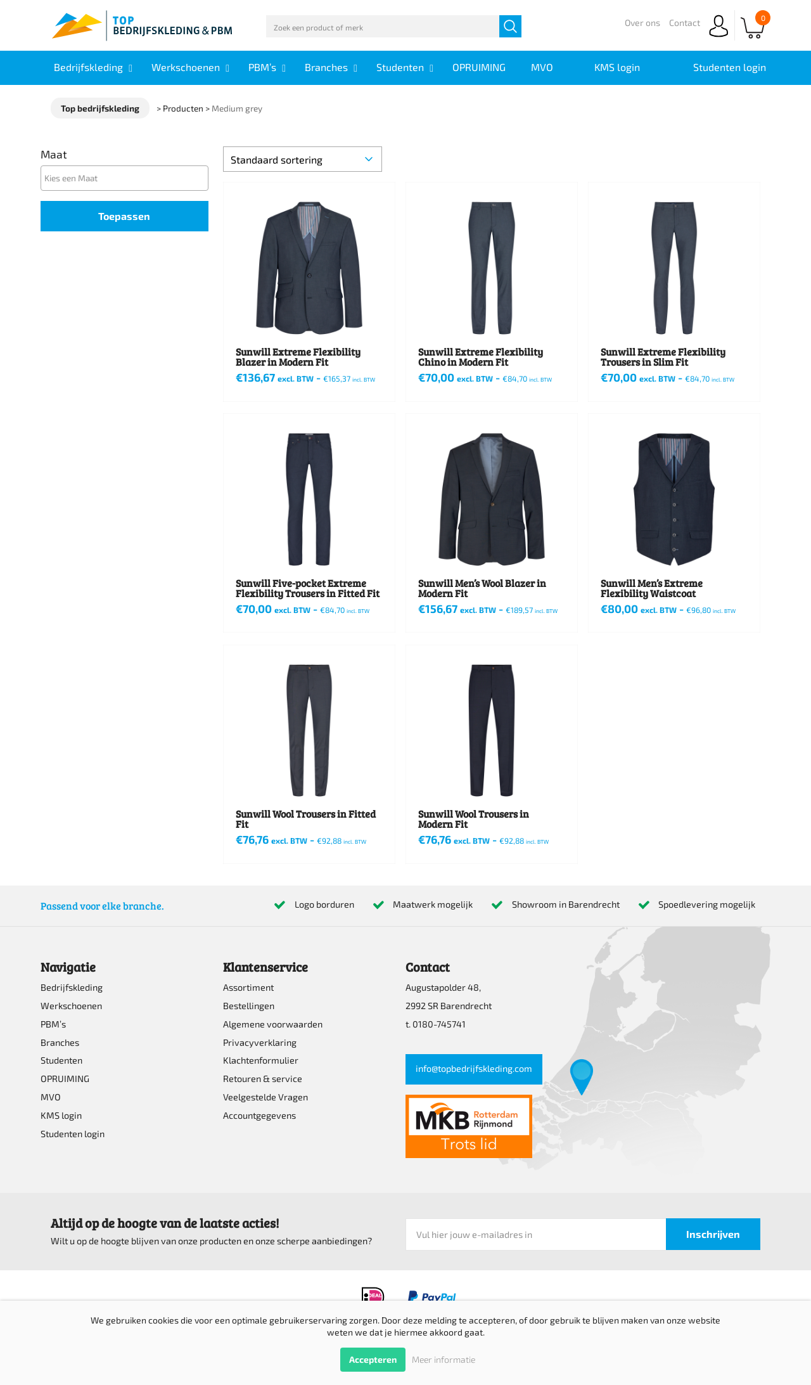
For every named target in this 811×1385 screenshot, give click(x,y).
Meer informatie (443, 1359)
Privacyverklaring (260, 1042)
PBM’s (53, 1024)
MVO (51, 1097)
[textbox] (127, 177)
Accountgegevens (259, 1115)
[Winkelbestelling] (302, 159)
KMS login (61, 1115)
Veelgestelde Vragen (265, 1097)
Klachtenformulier (260, 1060)
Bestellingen (248, 1005)
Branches (60, 1042)
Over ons (642, 22)
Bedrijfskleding (72, 987)
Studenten (61, 1060)
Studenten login (73, 1133)
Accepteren (373, 1359)
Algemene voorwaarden (272, 1024)
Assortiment (248, 987)
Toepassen (124, 216)
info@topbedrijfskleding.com (474, 1068)
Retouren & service (262, 1078)
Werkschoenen (71, 1005)
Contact (684, 22)
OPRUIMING (65, 1078)
